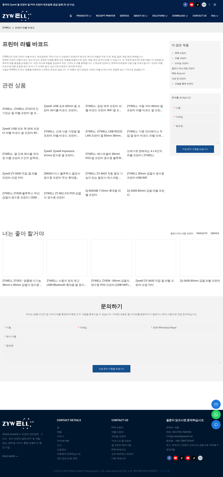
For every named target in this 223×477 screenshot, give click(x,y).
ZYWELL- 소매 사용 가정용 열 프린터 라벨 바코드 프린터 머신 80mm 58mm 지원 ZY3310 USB (62, 134)
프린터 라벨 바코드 (25, 27)
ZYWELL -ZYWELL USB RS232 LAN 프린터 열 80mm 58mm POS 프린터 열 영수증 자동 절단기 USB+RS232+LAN (103, 134)
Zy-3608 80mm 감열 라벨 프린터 (145, 192)
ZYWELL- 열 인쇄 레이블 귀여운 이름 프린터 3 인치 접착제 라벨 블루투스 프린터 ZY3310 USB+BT (20, 156)
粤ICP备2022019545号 (145, 471)
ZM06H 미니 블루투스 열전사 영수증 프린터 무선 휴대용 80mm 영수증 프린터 (62, 176)
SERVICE (215, 233)
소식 (59, 445)
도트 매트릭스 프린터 (122, 454)
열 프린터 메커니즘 (121, 445)
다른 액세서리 (119, 458)
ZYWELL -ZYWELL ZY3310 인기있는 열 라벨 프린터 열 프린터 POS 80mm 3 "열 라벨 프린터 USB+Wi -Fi (20, 111)
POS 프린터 (117, 427)
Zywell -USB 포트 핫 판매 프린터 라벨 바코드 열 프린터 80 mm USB (20, 131)
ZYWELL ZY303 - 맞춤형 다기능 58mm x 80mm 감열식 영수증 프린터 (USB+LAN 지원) (22, 283)
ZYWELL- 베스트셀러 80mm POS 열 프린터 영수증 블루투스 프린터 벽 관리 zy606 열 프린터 (103, 156)
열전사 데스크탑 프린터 (182, 233)
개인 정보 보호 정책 (67, 458)
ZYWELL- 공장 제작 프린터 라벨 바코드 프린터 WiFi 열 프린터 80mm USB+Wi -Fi (103, 108)
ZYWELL (6, 27)
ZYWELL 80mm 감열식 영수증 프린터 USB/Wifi (145, 175)
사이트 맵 (164, 471)
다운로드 (61, 449)
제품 (59, 432)
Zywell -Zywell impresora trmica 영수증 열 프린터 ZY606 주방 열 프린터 (59, 153)
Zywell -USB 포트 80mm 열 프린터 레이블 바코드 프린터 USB (62, 108)
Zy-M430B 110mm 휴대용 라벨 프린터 (103, 192)
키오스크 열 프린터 (121, 440)
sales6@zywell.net (183, 436)
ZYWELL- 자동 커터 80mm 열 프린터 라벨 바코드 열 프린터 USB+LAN (145, 108)
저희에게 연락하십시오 (69, 454)
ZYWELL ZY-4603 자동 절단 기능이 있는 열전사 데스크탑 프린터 (104, 176)
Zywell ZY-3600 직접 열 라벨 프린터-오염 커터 (19, 175)
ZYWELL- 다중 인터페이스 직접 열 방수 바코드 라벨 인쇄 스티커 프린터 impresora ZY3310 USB (146, 134)
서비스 (60, 436)
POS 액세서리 (119, 449)
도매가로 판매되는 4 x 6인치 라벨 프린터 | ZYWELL (144, 153)
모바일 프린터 (119, 436)
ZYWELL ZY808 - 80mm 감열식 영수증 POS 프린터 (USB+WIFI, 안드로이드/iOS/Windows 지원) (110, 283)
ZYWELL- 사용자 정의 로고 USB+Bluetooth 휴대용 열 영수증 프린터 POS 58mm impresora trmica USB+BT (67, 283)
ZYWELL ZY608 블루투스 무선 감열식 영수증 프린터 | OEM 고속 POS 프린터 (21, 196)
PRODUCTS (202, 233)
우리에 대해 (63, 440)
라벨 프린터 (118, 432)
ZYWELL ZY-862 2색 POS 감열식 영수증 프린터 (62, 195)
